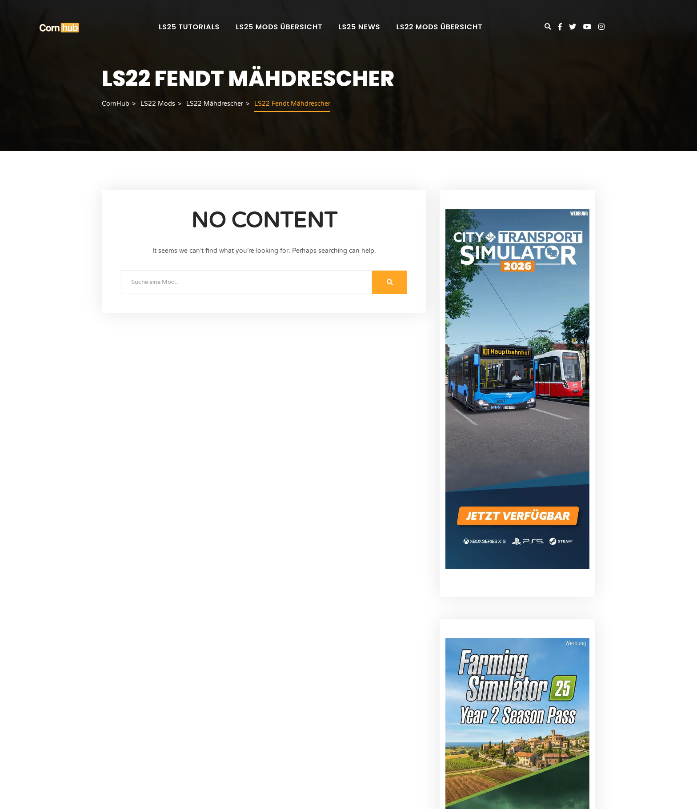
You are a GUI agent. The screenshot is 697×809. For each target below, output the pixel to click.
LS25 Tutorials (189, 27)
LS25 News (359, 27)
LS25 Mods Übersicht (279, 27)
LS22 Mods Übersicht (440, 27)
